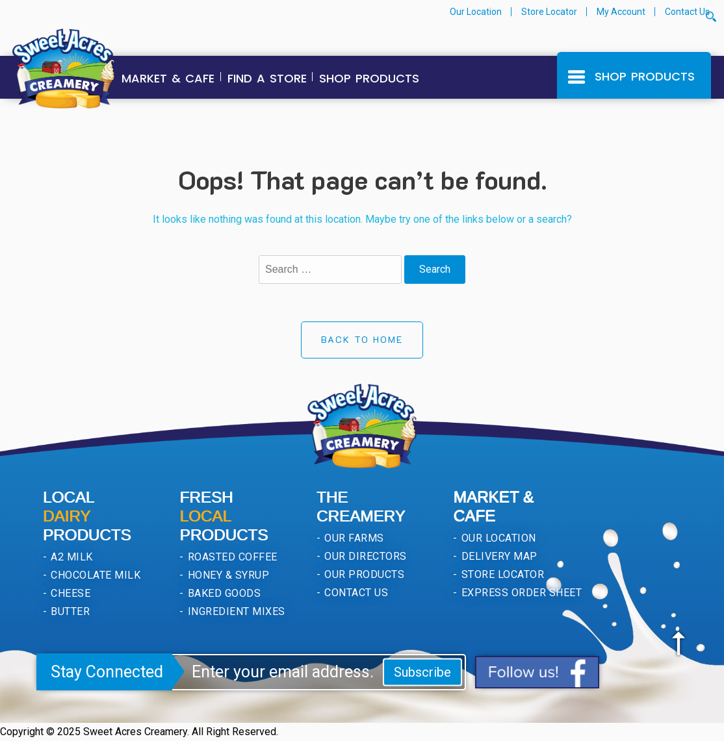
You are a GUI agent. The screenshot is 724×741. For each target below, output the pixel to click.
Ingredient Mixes (235, 611)
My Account (621, 11)
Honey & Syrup (227, 575)
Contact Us (687, 11)
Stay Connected (107, 671)
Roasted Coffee (231, 557)
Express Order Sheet (520, 592)
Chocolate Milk (94, 575)
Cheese (69, 593)
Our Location (476, 11)
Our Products (363, 574)
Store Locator (549, 11)
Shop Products (369, 78)
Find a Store (267, 78)
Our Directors (364, 556)
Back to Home (362, 339)
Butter (69, 611)
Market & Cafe (168, 78)
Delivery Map (497, 556)
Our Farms (353, 538)
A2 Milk (70, 557)
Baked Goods (223, 593)
